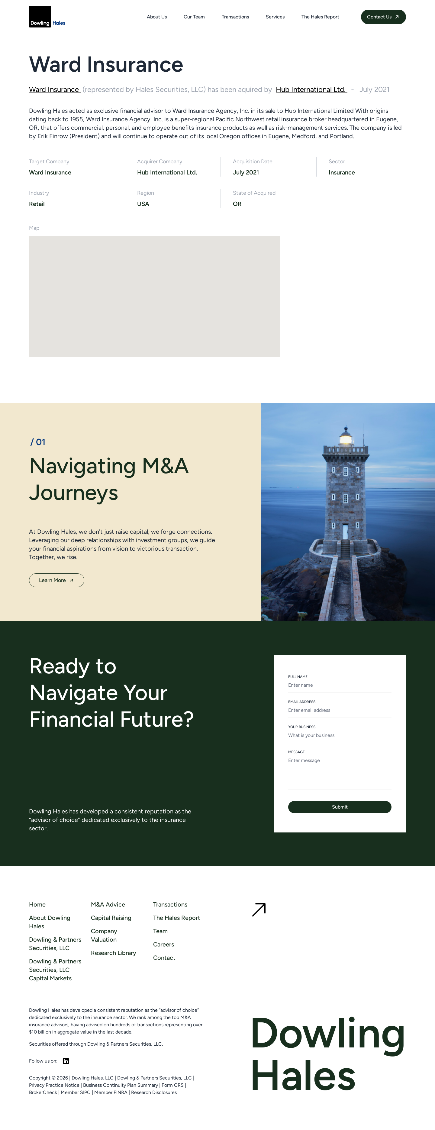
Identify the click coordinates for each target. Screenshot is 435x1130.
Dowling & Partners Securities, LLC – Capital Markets (55, 970)
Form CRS (173, 1085)
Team (160, 931)
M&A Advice (108, 904)
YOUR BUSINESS (301, 727)
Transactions (235, 17)
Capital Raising (111, 917)
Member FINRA (110, 1092)
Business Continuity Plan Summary (120, 1085)
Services (275, 17)
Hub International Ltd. (311, 89)
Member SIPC (76, 1092)
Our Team (194, 17)
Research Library (113, 952)
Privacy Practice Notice (54, 1085)
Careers (163, 944)
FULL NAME (298, 677)
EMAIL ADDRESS (301, 702)
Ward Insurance (55, 89)
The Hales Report (320, 17)
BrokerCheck (43, 1092)
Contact (164, 957)
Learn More (56, 580)
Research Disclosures (154, 1092)
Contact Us (383, 17)
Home (37, 904)
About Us (157, 17)
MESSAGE (296, 752)
